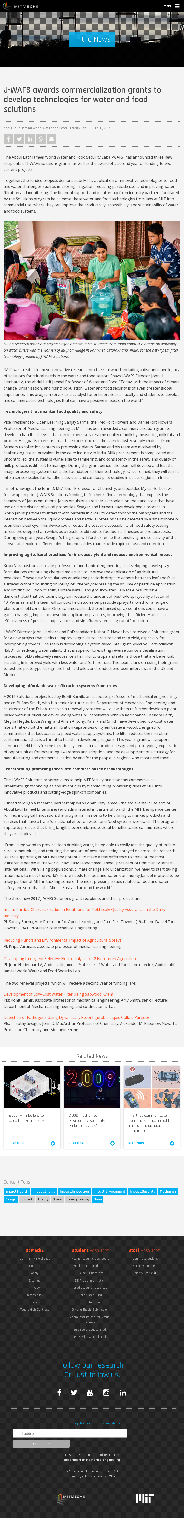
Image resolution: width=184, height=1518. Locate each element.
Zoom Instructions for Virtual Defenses (90, 1319)
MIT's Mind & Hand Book (90, 1337)
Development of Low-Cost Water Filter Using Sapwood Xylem (58, 994)
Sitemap (34, 1280)
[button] (171, 7)
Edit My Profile (144, 1273)
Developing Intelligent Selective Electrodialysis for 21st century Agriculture (70, 958)
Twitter (19, 139)
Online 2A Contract (90, 1273)
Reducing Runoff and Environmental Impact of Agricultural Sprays (62, 940)
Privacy (35, 1288)
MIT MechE (20, 7)
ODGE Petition (90, 1302)
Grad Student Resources (90, 1288)
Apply (34, 1273)
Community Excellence (34, 1259)
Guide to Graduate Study (90, 1330)
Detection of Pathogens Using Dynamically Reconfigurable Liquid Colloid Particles (77, 1017)
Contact (34, 1266)
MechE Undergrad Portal (90, 1266)
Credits (35, 1302)
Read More (32, 1143)
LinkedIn (30, 139)
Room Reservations (144, 1259)
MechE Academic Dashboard (90, 1259)
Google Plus (41, 139)
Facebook (8, 139)
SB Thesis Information (90, 1280)
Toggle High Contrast (34, 1309)
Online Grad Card (90, 1295)
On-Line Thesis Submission (90, 1309)
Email (51, 139)
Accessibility (34, 1295)
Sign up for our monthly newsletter (95, 1423)
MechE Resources (144, 1266)
